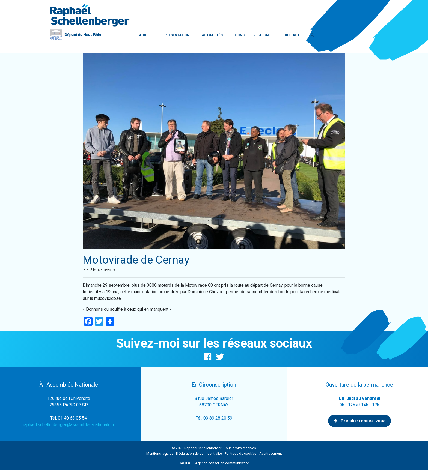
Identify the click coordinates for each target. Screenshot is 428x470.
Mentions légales (159, 453)
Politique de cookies (241, 453)
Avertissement (270, 453)
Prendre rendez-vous (359, 420)
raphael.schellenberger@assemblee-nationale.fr (68, 424)
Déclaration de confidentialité (199, 453)
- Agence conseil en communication (214, 463)
